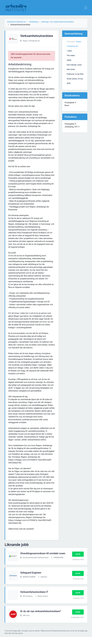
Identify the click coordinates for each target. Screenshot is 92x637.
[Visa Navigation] (85, 7)
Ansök (78, 554)
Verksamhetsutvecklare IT (34, 592)
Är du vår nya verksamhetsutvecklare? (40, 611)
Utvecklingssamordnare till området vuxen (42, 553)
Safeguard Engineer (30, 572)
